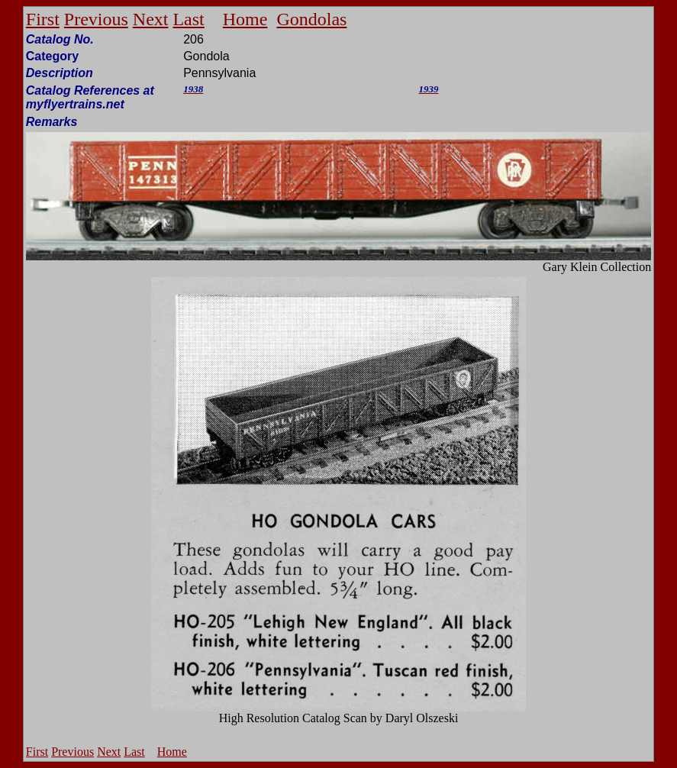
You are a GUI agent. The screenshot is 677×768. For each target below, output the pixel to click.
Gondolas (311, 19)
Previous (96, 19)
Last (188, 19)
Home (245, 19)
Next (151, 19)
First (43, 19)
